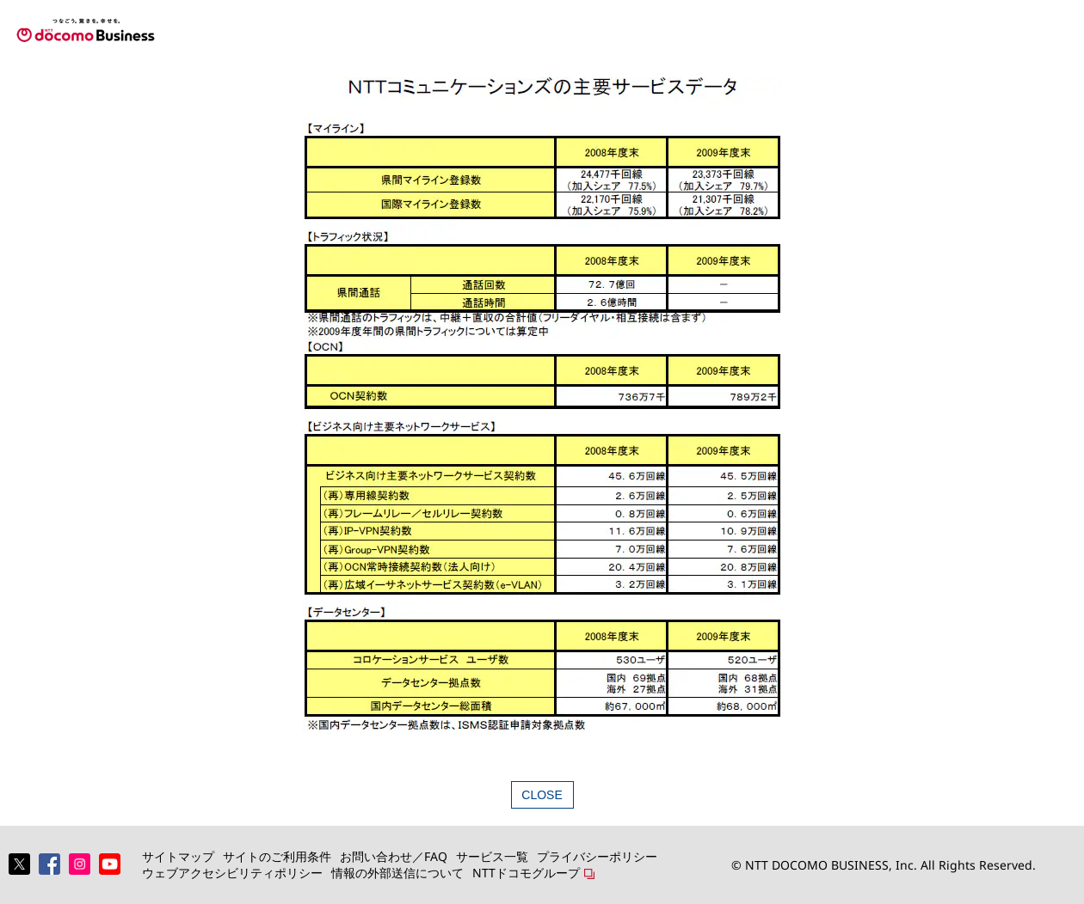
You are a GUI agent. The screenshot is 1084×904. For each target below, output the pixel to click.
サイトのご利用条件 (277, 856)
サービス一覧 (492, 856)
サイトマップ (178, 856)
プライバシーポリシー (597, 856)
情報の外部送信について (397, 872)
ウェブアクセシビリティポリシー (232, 872)
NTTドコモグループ (526, 872)
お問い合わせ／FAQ (393, 856)
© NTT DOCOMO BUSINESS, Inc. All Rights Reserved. (883, 865)
